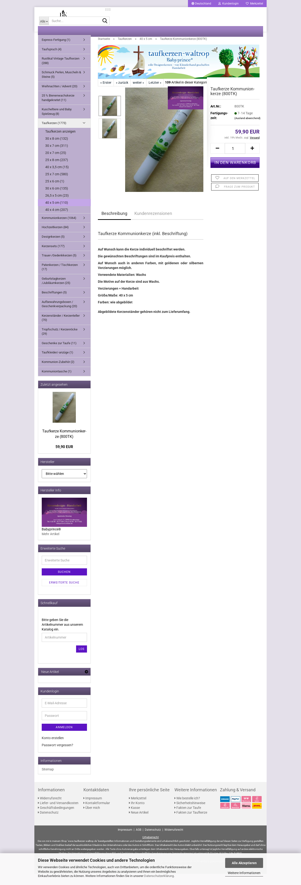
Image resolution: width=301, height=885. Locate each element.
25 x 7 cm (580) (56, 185)
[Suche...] (44, 32)
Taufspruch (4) (52, 60)
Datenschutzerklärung (159, 876)
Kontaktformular (96, 814)
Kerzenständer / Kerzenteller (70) (61, 329)
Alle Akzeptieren (244, 863)
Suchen (64, 583)
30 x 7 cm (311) (56, 157)
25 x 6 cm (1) (54, 192)
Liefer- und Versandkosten (58, 814)
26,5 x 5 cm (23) (57, 207)
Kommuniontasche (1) (57, 382)
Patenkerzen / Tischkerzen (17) (60, 278)
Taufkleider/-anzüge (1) (57, 363)
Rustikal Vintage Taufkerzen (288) (60, 72)
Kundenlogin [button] (228, 3)
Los (81, 660)
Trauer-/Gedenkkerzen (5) (59, 266)
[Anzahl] (235, 159)
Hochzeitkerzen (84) (55, 238)
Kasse (134, 819)
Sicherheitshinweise (189, 814)
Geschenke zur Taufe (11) (59, 354)
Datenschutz (48, 823)
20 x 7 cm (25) (55, 164)
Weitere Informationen (244, 873)
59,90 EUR (64, 458)
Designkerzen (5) (53, 248)
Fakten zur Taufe (187, 819)
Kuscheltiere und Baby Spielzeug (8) (57, 123)
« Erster (105, 94)
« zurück (122, 94)
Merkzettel (254, 3)
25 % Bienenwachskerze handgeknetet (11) (58, 109)
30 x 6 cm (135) (56, 199)
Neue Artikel (138, 823)
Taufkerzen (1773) (54, 134)
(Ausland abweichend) (247, 129)
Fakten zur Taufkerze (190, 823)
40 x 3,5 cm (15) (57, 178)
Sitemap (48, 780)
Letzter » (155, 94)
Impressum (92, 809)
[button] (201, 3)
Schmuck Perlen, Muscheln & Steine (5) (61, 86)
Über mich (91, 819)
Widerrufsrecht (50, 809)
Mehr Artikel (50, 545)
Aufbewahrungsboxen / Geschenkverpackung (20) (59, 315)
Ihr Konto (137, 814)
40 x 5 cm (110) (56, 214)
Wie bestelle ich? (187, 809)
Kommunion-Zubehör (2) (58, 373)
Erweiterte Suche (64, 593)
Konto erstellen (53, 749)
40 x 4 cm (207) (56, 221)
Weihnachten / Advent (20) (60, 97)
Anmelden (64, 738)
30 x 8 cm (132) (56, 150)
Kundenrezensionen (153, 224)
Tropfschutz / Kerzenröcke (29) (60, 343)
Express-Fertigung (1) (56, 51)
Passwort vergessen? (57, 756)
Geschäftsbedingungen (56, 819)
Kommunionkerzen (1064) (59, 229)
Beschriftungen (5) (54, 303)
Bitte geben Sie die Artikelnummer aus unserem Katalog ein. (62, 635)
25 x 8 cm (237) (56, 171)
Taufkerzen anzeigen (60, 142)
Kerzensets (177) (53, 257)
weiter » (138, 94)
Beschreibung (114, 224)
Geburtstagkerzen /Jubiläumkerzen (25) (56, 292)
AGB (138, 840)
